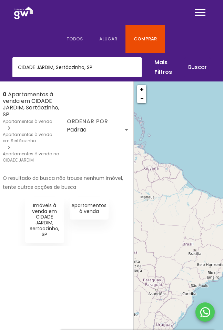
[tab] (74, 39)
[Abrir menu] (200, 12)
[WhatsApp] (205, 312)
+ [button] (142, 89)
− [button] (142, 98)
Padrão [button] (77, 130)
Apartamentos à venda (27, 121)
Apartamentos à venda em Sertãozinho (27, 138)
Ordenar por (87, 121)
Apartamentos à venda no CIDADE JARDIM (31, 157)
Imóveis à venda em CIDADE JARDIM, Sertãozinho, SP (44, 220)
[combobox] (77, 67)
